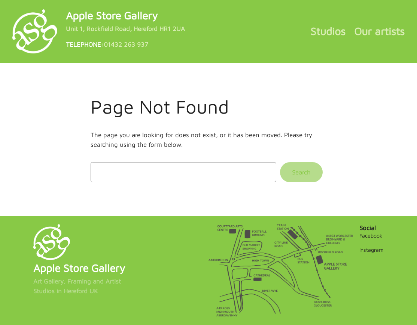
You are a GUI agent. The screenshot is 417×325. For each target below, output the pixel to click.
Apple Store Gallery (112, 15)
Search (301, 172)
